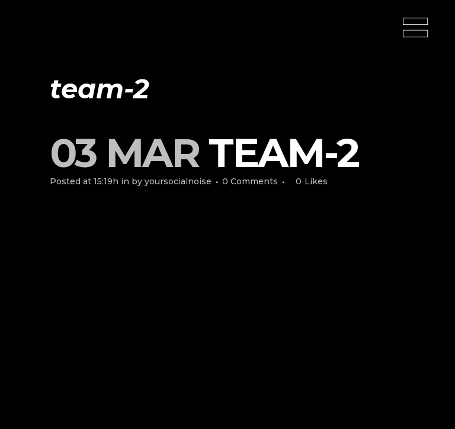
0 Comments (250, 181)
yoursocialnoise (178, 181)
